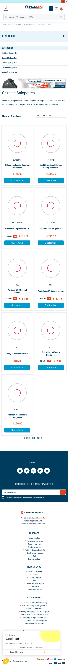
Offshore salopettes (9, 67)
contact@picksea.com (33, 521)
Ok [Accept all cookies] (45, 652)
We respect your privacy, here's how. (19, 643)
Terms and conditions (20, 661)
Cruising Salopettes (9, 63)
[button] (5, 661)
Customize (17, 180)
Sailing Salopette (9, 53)
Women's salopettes (9, 72)
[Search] (34, 17)
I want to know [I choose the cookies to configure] (16, 652)
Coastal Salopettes (9, 58)
